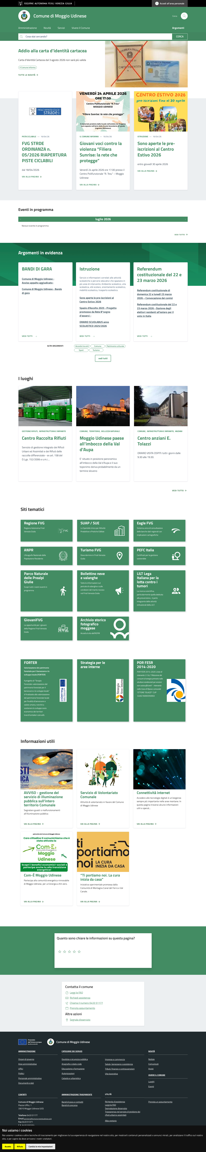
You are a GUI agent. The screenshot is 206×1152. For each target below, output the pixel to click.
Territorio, (95, 431)
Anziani (178, 431)
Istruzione (142, 136)
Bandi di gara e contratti (72, 1102)
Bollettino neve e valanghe (93, 576)
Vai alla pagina (32, 176)
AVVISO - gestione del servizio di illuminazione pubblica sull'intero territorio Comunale (43, 799)
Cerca (180, 36)
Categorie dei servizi (72, 1051)
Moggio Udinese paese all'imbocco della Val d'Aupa (102, 444)
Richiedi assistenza (80, 998)
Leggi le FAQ (76, 993)
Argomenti (178, 28)
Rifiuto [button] (20, 1146)
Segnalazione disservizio (116, 1108)
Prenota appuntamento (82, 1008)
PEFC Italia (145, 550)
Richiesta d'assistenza (115, 1101)
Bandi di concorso (70, 1105)
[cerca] (184, 15)
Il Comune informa (89, 136)
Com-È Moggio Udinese (42, 875)
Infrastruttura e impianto (52, 431)
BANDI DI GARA (37, 268)
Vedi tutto (181, 234)
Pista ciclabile (29, 136)
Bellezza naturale (110, 431)
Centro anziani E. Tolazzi (154, 441)
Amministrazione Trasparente (77, 1094)
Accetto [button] (8, 1146)
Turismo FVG (91, 550)
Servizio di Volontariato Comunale (99, 795)
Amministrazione (26, 1051)
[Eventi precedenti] (20, 219)
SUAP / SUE (90, 523)
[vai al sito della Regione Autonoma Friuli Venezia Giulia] (46, 3)
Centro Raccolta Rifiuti (44, 438)
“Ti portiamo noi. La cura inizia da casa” (100, 877)
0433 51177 (86, 1003)
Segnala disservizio (80, 1020)
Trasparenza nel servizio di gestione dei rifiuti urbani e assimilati (122, 1113)
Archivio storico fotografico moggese (93, 624)
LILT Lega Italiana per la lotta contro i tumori (148, 580)
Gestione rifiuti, (30, 431)
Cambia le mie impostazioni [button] (41, 1146)
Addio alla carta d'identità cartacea (52, 50)
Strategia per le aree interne (93, 664)
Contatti (22, 1094)
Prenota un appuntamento (160, 1101)
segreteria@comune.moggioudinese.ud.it (38, 1118)
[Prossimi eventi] (185, 219)
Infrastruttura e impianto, (160, 431)
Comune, (84, 431)
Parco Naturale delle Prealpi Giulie (36, 578)
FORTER (30, 662)
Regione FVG (34, 523)
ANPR (28, 550)
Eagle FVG (145, 523)
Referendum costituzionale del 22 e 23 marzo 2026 (159, 274)
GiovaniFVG (33, 620)
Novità (151, 1051)
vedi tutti (103, 358)
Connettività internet (153, 792)
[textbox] (102, 952)
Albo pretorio (111, 1120)
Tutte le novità (28, 75)
